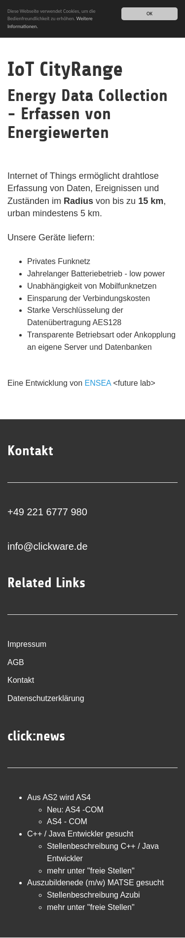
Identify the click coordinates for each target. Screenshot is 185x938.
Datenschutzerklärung (45, 698)
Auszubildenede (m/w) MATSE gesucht (95, 882)
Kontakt (20, 680)
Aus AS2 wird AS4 (59, 797)
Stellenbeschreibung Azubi (93, 895)
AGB (15, 662)
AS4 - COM (67, 821)
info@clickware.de (47, 546)
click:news (36, 736)
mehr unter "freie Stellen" (91, 871)
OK (149, 13)
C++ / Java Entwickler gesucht (80, 834)
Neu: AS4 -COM (75, 809)
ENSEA (98, 383)
